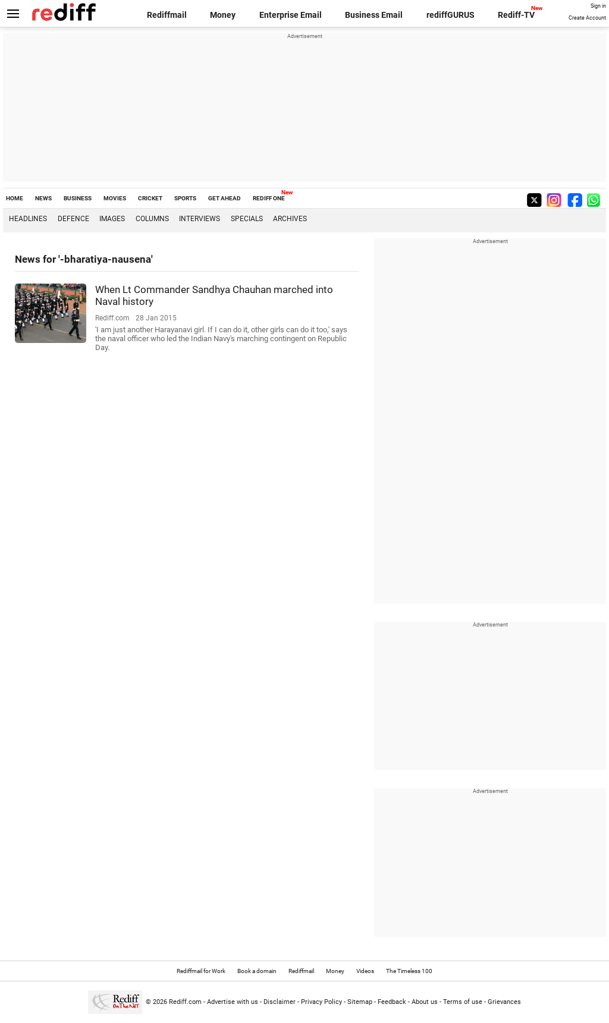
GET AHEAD (224, 198)
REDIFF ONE (269, 198)
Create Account (587, 18)
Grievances (504, 1002)
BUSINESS (78, 198)
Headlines (28, 219)
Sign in (598, 6)
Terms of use (462, 1002)
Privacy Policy (321, 1002)
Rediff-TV (516, 15)
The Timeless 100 (409, 971)
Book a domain (257, 971)
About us (425, 1002)
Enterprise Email (290, 15)
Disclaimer (279, 1002)
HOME (14, 198)
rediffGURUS (450, 15)
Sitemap (359, 1002)
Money (223, 15)
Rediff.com (185, 1002)
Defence (73, 219)
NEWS (43, 198)
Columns (152, 219)
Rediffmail (167, 15)
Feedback (392, 1002)
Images (112, 219)
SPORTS (185, 198)
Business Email (374, 15)
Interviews (199, 219)
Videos (365, 971)
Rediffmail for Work (201, 971)
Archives (290, 219)
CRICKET (150, 198)
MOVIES (114, 198)
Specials (247, 219)
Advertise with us (232, 1002)
